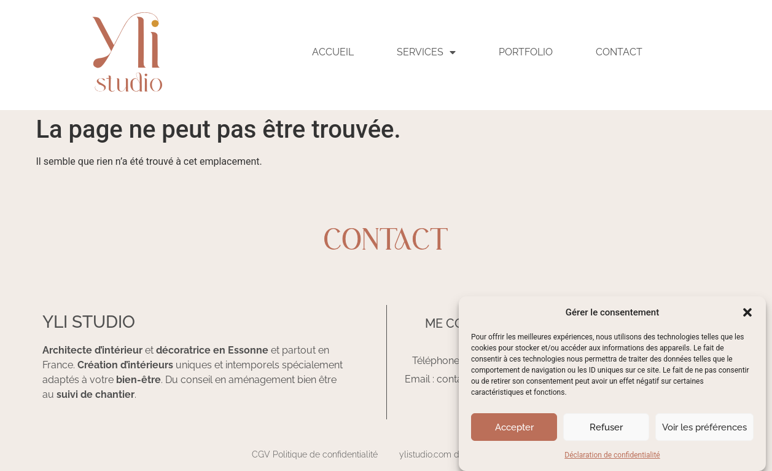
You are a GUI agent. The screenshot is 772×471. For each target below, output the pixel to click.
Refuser (606, 427)
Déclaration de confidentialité (612, 455)
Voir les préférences (704, 427)
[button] (747, 312)
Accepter (514, 427)
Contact (619, 52)
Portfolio (526, 52)
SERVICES (426, 52)
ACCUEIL (333, 52)
